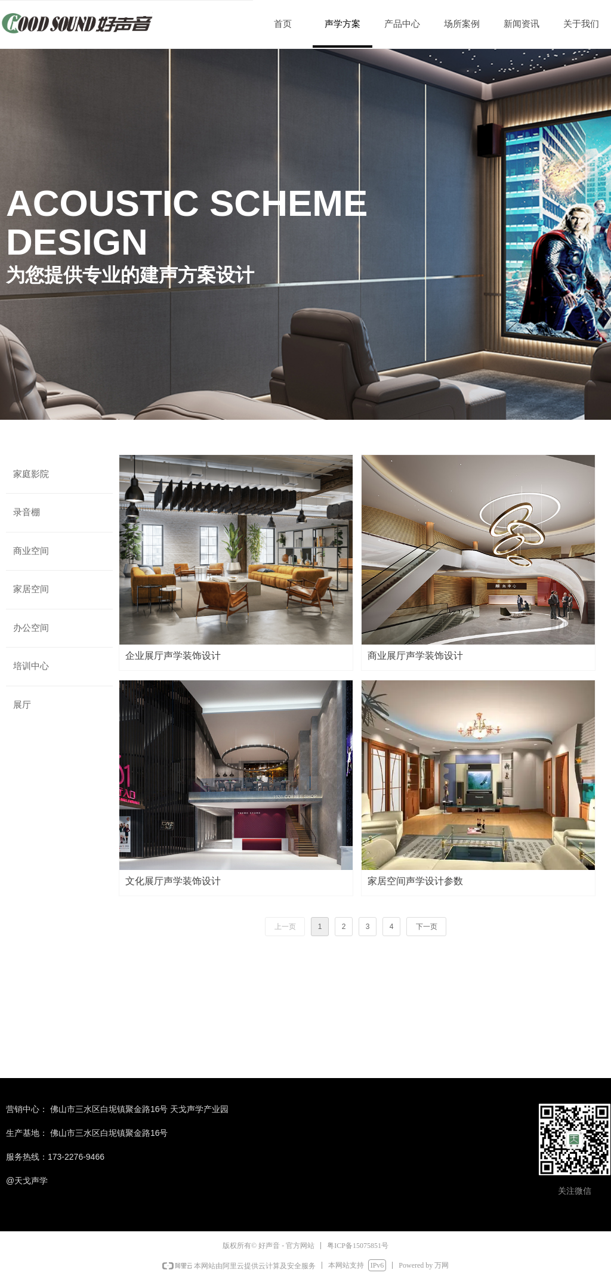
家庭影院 (31, 474)
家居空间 (31, 589)
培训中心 (31, 666)
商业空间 (31, 551)
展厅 (22, 705)
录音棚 (26, 512)
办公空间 (31, 628)
